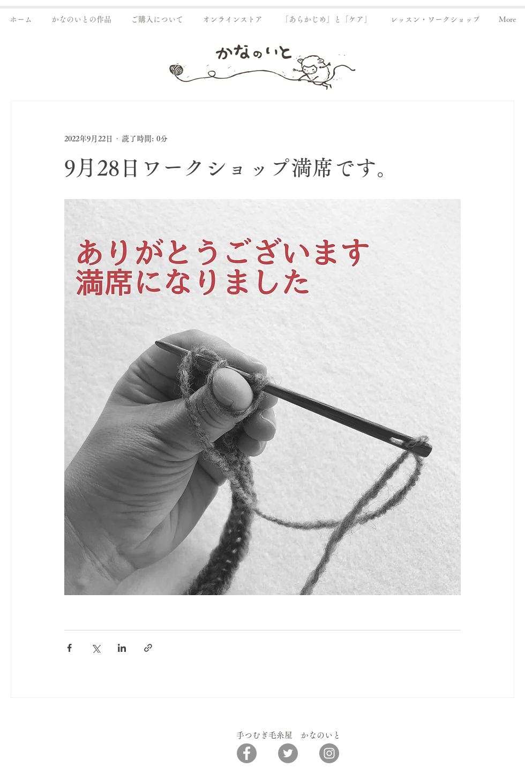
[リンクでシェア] (148, 648)
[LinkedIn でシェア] (122, 648)
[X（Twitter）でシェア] (96, 648)
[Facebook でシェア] (69, 648)
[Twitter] (288, 753)
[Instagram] (329, 753)
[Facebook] (247, 753)
